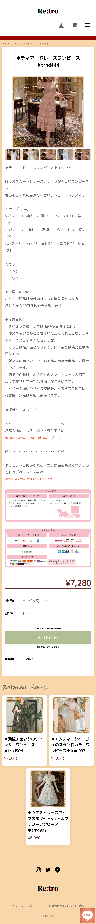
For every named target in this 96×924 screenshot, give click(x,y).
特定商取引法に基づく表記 (67, 886)
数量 (10, 593)
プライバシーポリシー (26, 886)
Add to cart (48, 617)
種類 (10, 581)
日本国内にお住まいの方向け (48, 627)
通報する (29, 639)
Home (6, 43)
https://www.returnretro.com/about (34, 417)
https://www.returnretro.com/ (29, 458)
